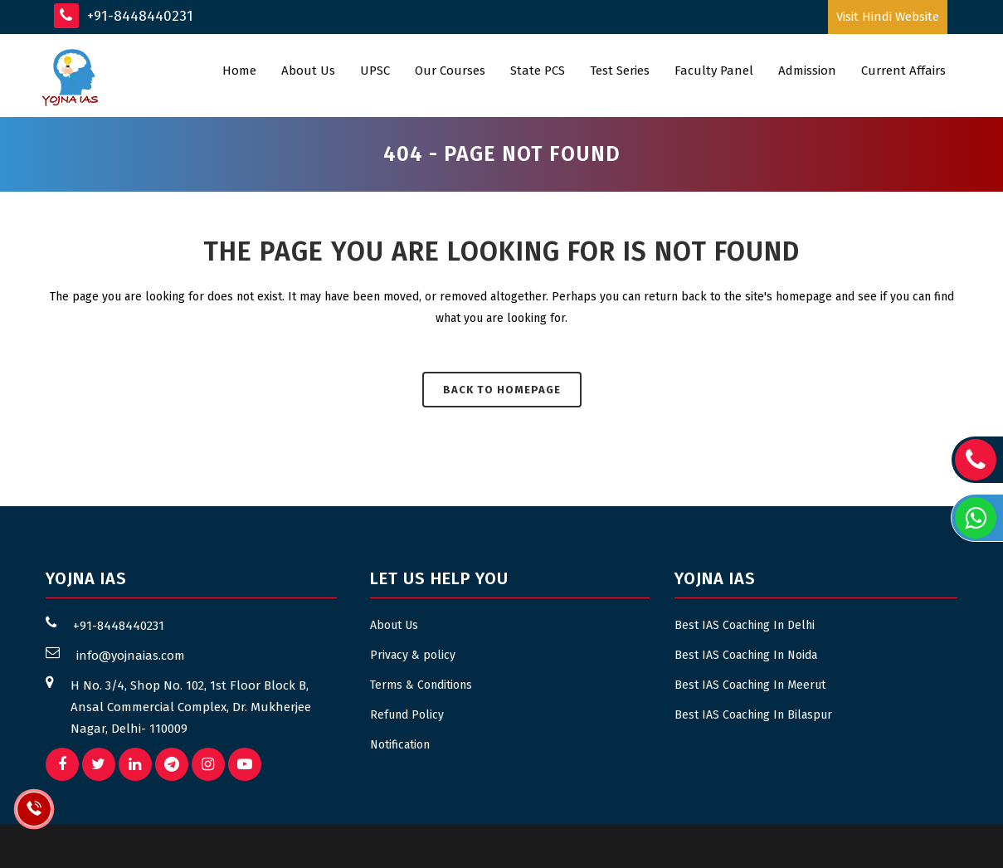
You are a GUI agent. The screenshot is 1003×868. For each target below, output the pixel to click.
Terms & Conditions (421, 685)
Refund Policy (407, 715)
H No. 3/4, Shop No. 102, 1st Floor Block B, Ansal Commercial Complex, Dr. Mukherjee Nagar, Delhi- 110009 (191, 707)
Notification (400, 745)
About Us (394, 625)
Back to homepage (502, 389)
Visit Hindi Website (887, 16)
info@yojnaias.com (130, 655)
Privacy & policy (412, 655)
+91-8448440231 (123, 15)
